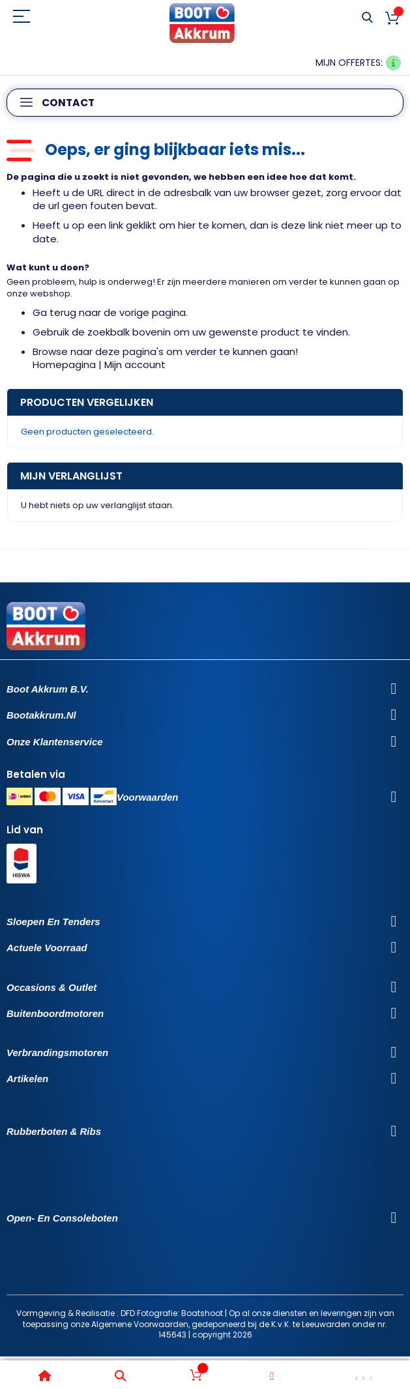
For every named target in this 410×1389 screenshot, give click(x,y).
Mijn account (135, 364)
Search (367, 18)
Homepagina (64, 364)
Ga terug (54, 312)
